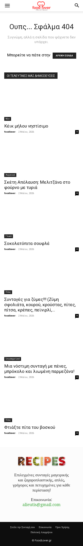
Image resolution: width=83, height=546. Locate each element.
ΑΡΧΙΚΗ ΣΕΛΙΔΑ (64, 55)
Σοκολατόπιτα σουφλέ (27, 243)
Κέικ (8, 119)
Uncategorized (13, 359)
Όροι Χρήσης (62, 527)
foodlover (9, 131)
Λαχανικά (10, 175)
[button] (7, 5)
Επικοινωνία (45, 527)
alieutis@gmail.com (41, 504)
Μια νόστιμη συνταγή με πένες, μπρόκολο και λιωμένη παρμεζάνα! (39, 369)
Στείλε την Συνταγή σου (22, 527)
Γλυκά (9, 236)
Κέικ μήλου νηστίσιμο (26, 126)
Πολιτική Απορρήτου (41, 532)
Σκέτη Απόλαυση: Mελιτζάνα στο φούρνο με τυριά (37, 185)
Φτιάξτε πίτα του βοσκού (29, 427)
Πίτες (8, 292)
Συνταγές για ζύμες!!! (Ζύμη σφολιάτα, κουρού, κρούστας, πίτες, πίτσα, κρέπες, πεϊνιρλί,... (40, 304)
